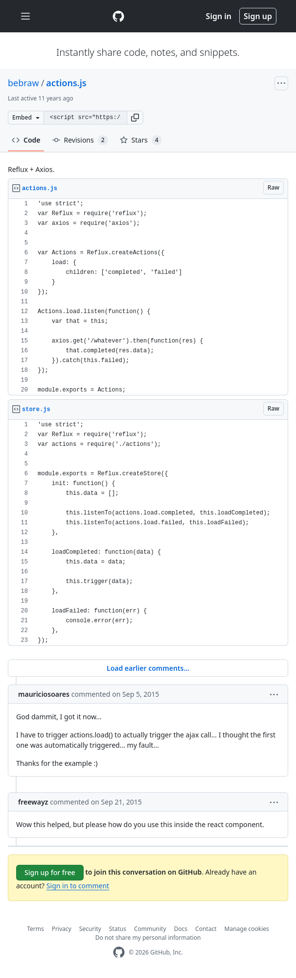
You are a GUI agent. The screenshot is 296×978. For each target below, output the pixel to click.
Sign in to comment (77, 885)
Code (26, 140)
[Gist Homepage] (118, 16)
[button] (135, 117)
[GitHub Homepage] (119, 952)
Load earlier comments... (148, 668)
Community (150, 929)
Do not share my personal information (148, 937)
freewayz (33, 802)
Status (117, 929)
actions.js (66, 83)
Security (90, 929)
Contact (205, 929)
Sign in (218, 16)
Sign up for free (49, 872)
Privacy (61, 929)
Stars (141, 140)
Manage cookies (247, 929)
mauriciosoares (43, 694)
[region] (148, 297)
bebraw (23, 83)
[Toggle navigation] (25, 16)
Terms (35, 929)
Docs (181, 929)
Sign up (258, 16)
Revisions (80, 140)
